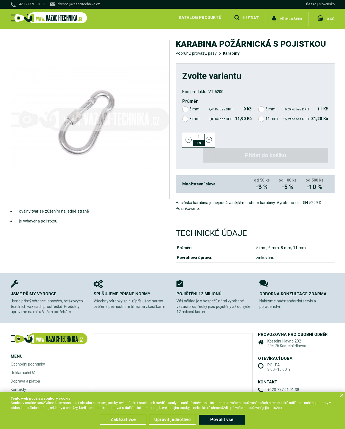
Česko (311, 4)
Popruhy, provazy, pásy (196, 51)
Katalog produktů (199, 17)
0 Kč (330, 17)
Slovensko (327, 4)
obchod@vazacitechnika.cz (78, 4)
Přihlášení (291, 17)
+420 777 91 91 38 (31, 4)
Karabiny (231, 51)
